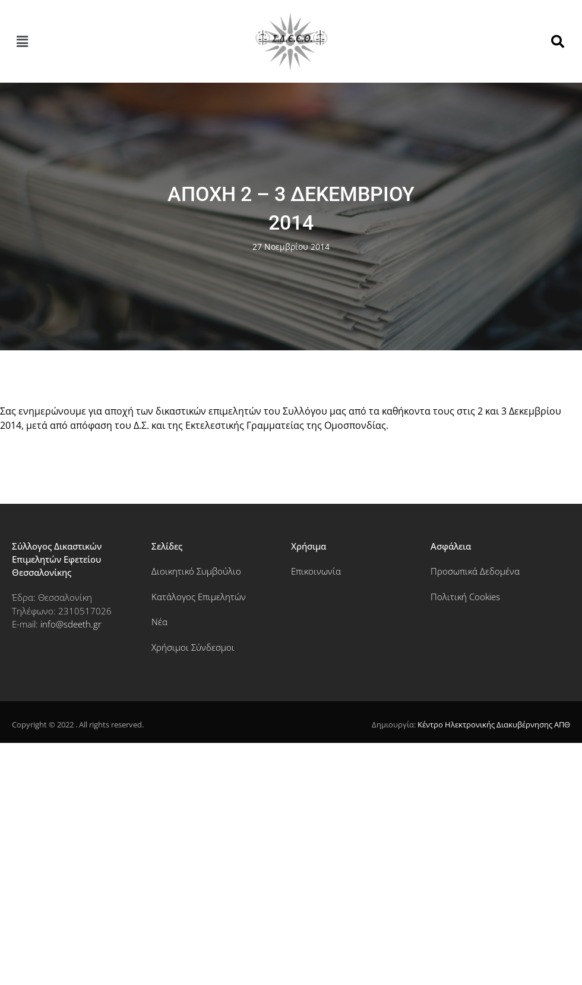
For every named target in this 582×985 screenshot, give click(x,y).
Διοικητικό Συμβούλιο (196, 571)
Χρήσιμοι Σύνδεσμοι (193, 647)
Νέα (159, 622)
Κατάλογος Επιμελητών (198, 597)
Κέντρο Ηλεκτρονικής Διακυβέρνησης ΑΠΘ (493, 724)
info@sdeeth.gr (71, 624)
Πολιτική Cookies (465, 597)
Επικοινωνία (316, 571)
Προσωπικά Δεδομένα (475, 571)
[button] (22, 41)
